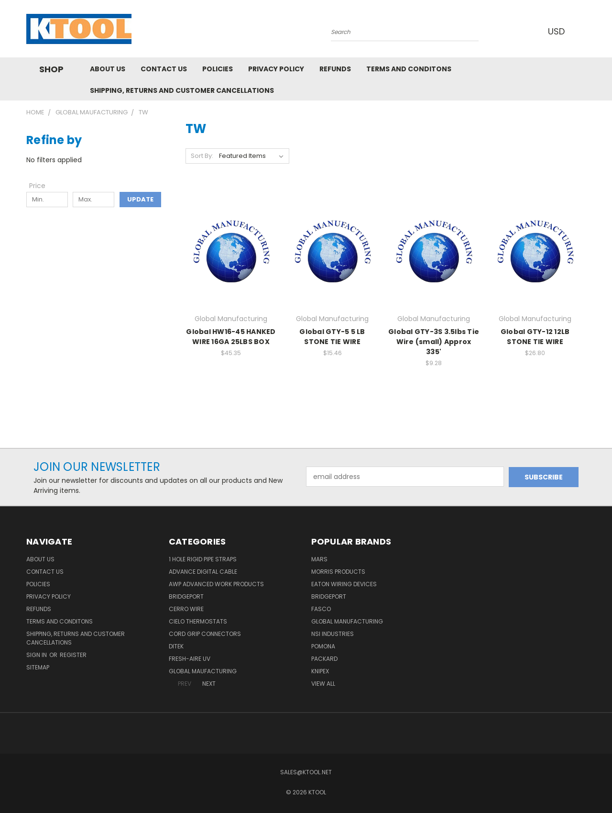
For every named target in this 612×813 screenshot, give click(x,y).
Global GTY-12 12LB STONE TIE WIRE (535, 336)
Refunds (335, 69)
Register (73, 655)
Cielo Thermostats (198, 621)
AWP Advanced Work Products (216, 584)
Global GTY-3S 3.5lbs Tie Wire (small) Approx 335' (433, 341)
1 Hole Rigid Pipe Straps (203, 559)
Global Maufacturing (203, 671)
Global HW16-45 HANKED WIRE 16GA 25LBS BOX (230, 336)
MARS (319, 559)
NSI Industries (332, 634)
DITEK (176, 646)
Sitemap (37, 667)
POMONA (323, 646)
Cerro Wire (186, 609)
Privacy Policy (276, 69)
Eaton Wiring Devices (344, 584)
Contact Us (164, 69)
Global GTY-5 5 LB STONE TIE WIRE (332, 336)
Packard (324, 659)
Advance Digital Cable (203, 572)
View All (323, 683)
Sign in (37, 655)
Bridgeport (186, 596)
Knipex (320, 671)
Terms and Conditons (408, 69)
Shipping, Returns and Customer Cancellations (182, 90)
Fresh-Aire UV (189, 659)
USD (558, 31)
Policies (217, 69)
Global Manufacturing (347, 621)
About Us (107, 69)
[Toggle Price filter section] (42, 185)
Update (140, 199)
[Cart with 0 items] (583, 31)
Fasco (321, 609)
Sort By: (202, 155)
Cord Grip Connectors (205, 634)
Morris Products (338, 572)
